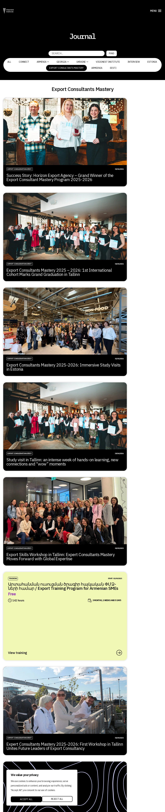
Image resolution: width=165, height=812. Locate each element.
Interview (134, 61)
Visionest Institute (108, 61)
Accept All (57, 799)
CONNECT (24, 61)
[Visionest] (8, 10)
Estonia (152, 61)
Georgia (63, 61)
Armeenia (96, 68)
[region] (41, 788)
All (9, 61)
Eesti (113, 68)
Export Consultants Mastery (66, 68)
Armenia (43, 61)
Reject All (26, 799)
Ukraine (82, 61)
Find (111, 53)
